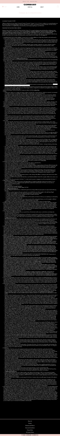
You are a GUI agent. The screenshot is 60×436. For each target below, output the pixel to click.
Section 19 (45, 35)
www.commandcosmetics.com (52, 23)
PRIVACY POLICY (38, 261)
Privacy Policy (15, 24)
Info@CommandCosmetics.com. (22, 58)
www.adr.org (13, 308)
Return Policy (37, 90)
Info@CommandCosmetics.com (12, 188)
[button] (58, 7)
